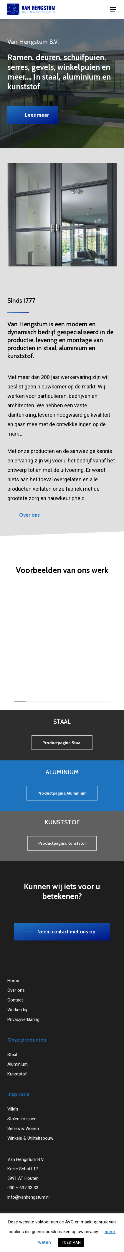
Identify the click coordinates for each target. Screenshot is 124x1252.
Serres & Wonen (23, 1128)
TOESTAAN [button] (71, 1242)
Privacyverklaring (23, 1019)
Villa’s (12, 1109)
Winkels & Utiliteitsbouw (30, 1138)
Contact (15, 1000)
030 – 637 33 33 (22, 1187)
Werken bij (17, 1009)
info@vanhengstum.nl (28, 1197)
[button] (113, 9)
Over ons (16, 990)
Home (13, 980)
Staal (12, 1054)
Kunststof (17, 1074)
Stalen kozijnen (22, 1118)
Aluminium (17, 1064)
